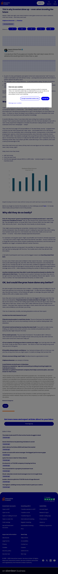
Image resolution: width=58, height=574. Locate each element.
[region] (29, 95)
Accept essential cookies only (30, 98)
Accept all (45, 98)
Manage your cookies (15, 103)
